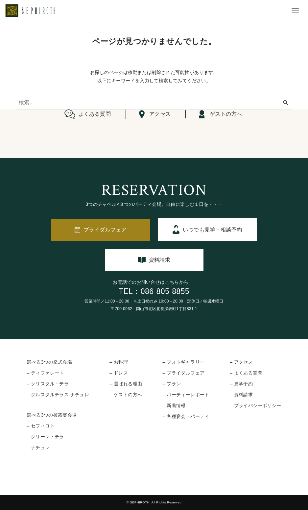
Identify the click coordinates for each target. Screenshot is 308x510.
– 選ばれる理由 (125, 383)
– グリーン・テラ (45, 436)
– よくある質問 (246, 373)
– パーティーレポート (185, 394)
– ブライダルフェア (183, 373)
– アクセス (241, 362)
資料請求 (160, 260)
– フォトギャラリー (183, 362)
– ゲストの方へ (125, 394)
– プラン (171, 383)
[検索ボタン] (285, 102)
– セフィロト (41, 425)
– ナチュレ (38, 447)
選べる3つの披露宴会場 (52, 415)
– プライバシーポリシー (255, 405)
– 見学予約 (241, 383)
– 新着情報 (173, 405)
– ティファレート (45, 373)
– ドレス (118, 373)
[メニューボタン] (295, 10)
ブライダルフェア (105, 229)
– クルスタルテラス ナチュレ (58, 394)
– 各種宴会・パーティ (185, 416)
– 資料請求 (241, 394)
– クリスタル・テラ (48, 383)
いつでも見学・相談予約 (212, 229)
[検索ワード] (154, 102)
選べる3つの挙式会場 (49, 362)
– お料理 (118, 362)
